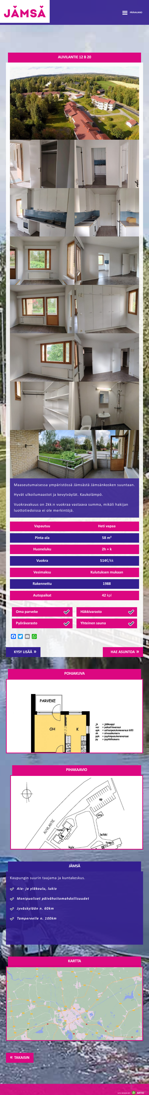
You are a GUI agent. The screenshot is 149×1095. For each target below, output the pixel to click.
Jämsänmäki (25, 11)
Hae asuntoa (123, 652)
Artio (131, 1093)
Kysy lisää (23, 652)
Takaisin (21, 1058)
